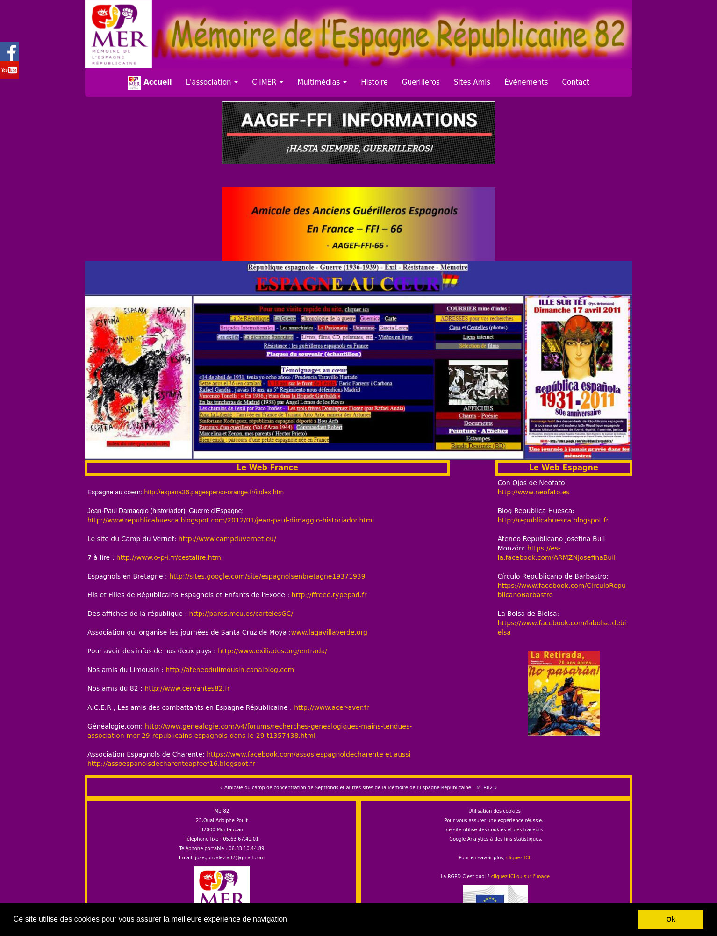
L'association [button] (212, 82)
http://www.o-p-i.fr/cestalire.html (169, 557)
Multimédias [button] (322, 82)
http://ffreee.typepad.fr (329, 595)
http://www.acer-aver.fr (331, 707)
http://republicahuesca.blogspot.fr (553, 520)
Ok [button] (671, 919)
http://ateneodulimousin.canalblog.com (229, 669)
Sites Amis (472, 82)
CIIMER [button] (267, 82)
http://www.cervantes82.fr (186, 688)
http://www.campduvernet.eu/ (227, 539)
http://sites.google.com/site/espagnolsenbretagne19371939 (267, 576)
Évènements (526, 82)
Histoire (374, 82)
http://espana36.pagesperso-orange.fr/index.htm (214, 492)
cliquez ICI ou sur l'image (520, 876)
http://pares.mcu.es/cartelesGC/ (241, 613)
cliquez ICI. (518, 857)
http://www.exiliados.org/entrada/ (272, 651)
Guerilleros (421, 82)
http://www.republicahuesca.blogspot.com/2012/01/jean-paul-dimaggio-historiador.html (230, 520)
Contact (575, 82)
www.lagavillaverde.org (329, 632)
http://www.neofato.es (534, 492)
